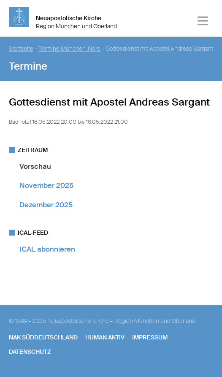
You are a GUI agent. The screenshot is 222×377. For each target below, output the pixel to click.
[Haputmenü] (203, 22)
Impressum (150, 337)
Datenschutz (30, 351)
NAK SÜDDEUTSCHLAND (43, 337)
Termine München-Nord (69, 48)
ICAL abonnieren (47, 249)
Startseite (21, 48)
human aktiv (105, 337)
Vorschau (35, 166)
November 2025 (46, 185)
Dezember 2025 (46, 204)
